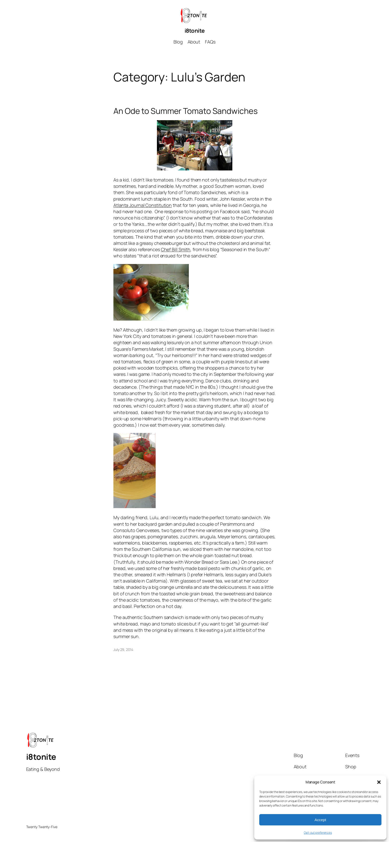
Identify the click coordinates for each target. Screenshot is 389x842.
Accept (320, 820)
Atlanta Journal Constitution (142, 205)
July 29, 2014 (123, 649)
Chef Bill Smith (176, 249)
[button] (378, 782)
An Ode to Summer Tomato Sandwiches (185, 110)
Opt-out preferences (318, 832)
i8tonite (195, 30)
